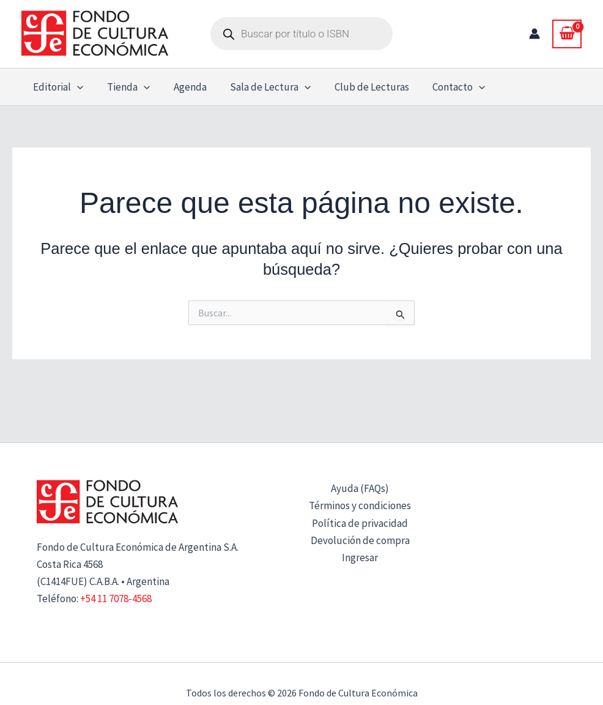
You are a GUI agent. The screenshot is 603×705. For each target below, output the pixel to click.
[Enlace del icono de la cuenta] (534, 33)
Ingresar (360, 557)
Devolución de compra (360, 540)
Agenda (182, 87)
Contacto (444, 87)
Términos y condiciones (360, 505)
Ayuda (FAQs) (360, 488)
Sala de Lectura (260, 87)
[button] (76, 87)
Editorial (57, 87)
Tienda (124, 87)
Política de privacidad (360, 523)
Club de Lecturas (359, 87)
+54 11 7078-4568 (116, 598)
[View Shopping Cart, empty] (567, 34)
